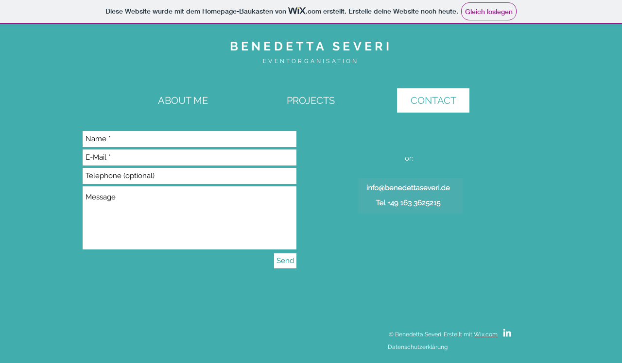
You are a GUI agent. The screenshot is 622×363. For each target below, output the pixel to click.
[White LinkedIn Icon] (507, 332)
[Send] (285, 260)
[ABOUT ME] (183, 100)
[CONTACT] (433, 100)
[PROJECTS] (311, 100)
